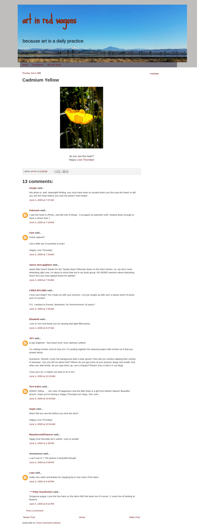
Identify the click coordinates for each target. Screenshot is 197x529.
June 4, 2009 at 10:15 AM (42, 376)
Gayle (32, 409)
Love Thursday (85, 159)
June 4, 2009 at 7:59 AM (41, 309)
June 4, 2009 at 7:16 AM (41, 222)
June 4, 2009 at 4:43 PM (41, 481)
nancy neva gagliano (40, 264)
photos (34, 171)
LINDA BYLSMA (37, 290)
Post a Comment (34, 510)
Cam (31, 232)
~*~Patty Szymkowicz (41, 491)
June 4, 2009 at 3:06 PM (41, 462)
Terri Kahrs (35, 386)
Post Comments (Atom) (48, 522)
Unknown (34, 210)
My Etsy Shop (54, 65)
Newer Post (29, 517)
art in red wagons (49, 19)
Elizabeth (34, 319)
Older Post (134, 517)
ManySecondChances (41, 434)
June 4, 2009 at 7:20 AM (41, 254)
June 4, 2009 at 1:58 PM (41, 443)
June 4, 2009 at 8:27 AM (41, 328)
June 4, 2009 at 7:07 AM (41, 200)
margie (33, 188)
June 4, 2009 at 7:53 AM (41, 280)
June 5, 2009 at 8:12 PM (41, 503)
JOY (31, 338)
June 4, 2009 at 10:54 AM (42, 398)
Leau (32, 472)
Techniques (37, 65)
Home (25, 65)
